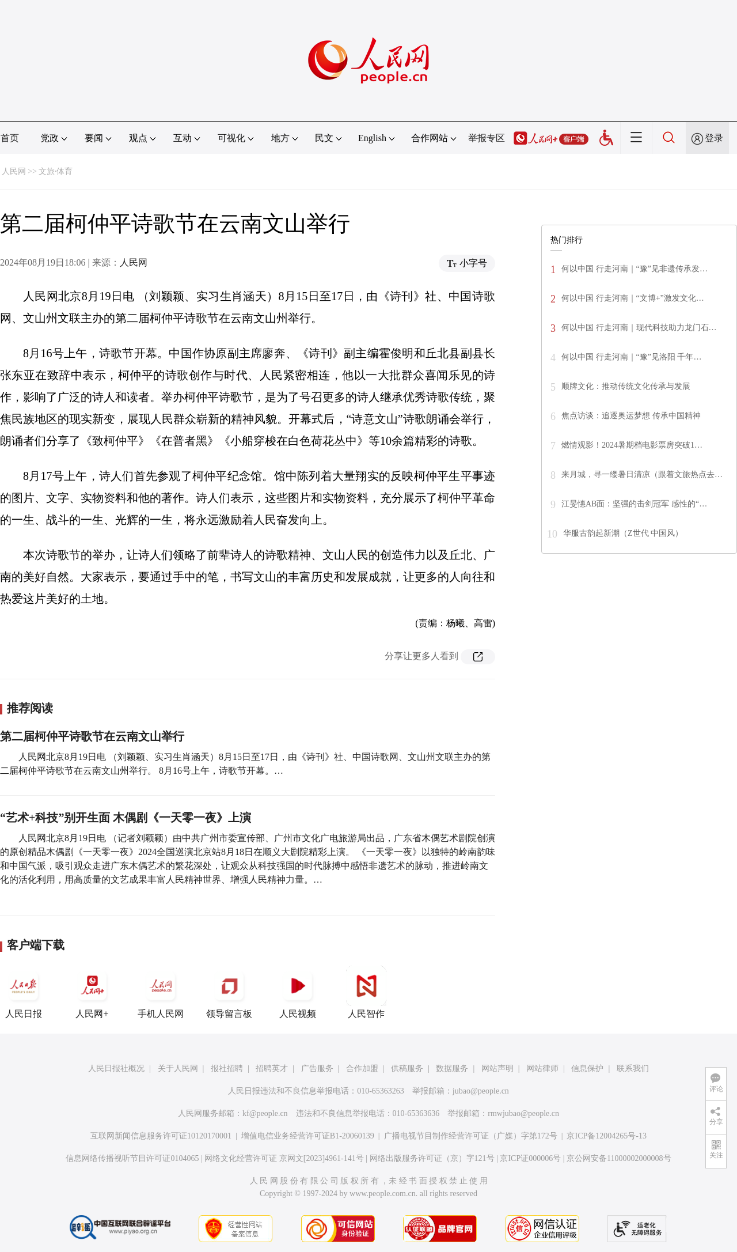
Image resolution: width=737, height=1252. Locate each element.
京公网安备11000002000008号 (619, 1158)
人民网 (14, 171)
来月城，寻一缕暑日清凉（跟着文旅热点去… (642, 474)
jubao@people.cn (481, 1091)
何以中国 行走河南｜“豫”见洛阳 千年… (631, 357)
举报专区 (486, 138)
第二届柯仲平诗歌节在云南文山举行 (92, 736)
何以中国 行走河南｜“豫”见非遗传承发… (634, 268)
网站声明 (497, 1068)
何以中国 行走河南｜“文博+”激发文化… (632, 298)
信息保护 (587, 1068)
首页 (10, 138)
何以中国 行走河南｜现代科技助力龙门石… (639, 327)
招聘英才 (272, 1068)
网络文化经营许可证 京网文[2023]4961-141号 (284, 1158)
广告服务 (317, 1068)
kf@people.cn (265, 1113)
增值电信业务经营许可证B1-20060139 (307, 1136)
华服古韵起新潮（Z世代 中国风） (623, 533)
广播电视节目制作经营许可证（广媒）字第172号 (470, 1136)
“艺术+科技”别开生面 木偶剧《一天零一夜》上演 (125, 817)
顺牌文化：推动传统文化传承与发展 (625, 386)
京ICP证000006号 (530, 1158)
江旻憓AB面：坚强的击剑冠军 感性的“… (634, 504)
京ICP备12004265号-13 (606, 1136)
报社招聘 (227, 1068)
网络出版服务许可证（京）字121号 (432, 1158)
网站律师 (542, 1068)
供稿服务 (407, 1068)
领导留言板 (229, 992)
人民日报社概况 (116, 1068)
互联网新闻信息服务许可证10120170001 (160, 1136)
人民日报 (23, 992)
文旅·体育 (56, 171)
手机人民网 (161, 992)
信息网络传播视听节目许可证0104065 (132, 1158)
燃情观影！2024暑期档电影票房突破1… (631, 445)
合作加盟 (362, 1068)
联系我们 (633, 1068)
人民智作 (366, 992)
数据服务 (452, 1068)
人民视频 (298, 992)
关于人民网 (178, 1068)
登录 (714, 138)
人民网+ (92, 992)
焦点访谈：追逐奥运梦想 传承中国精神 (631, 415)
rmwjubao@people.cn (523, 1113)
